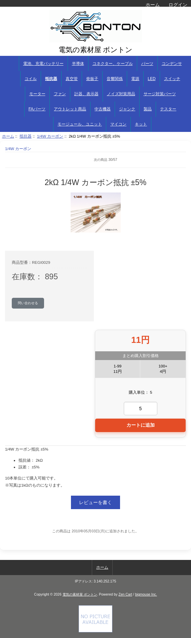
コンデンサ (172, 63)
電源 (135, 78)
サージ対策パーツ (160, 94)
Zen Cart (125, 594)
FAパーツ (37, 109)
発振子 (92, 78)
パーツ (147, 63)
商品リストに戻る (15, 160)
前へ (30, 160)
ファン (60, 94)
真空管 (72, 78)
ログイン (177, 4)
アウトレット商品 (70, 109)
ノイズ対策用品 (121, 94)
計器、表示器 (86, 94)
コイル (31, 78)
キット (141, 124)
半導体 (78, 63)
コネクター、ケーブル (112, 63)
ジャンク (127, 109)
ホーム (153, 4)
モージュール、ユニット (80, 124)
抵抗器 (26, 136)
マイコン (118, 124)
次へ (181, 160)
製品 (148, 109)
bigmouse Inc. (146, 594)
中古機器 (102, 109)
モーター (37, 94)
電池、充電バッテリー (43, 63)
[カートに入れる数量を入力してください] (140, 408)
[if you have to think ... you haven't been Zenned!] (95, 631)
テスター (168, 109)
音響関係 (115, 78)
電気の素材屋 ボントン (80, 594)
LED (151, 78)
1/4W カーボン (50, 136)
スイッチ (172, 78)
